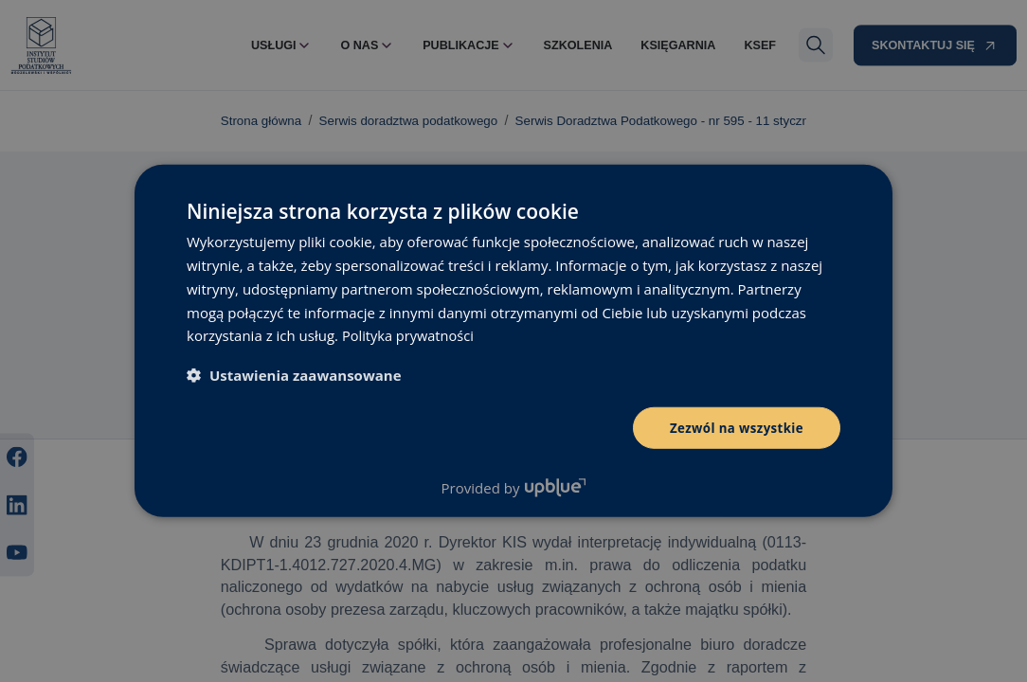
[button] (294, 374)
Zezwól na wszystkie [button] (732, 428)
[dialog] (513, 341)
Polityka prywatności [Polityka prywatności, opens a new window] (409, 334)
